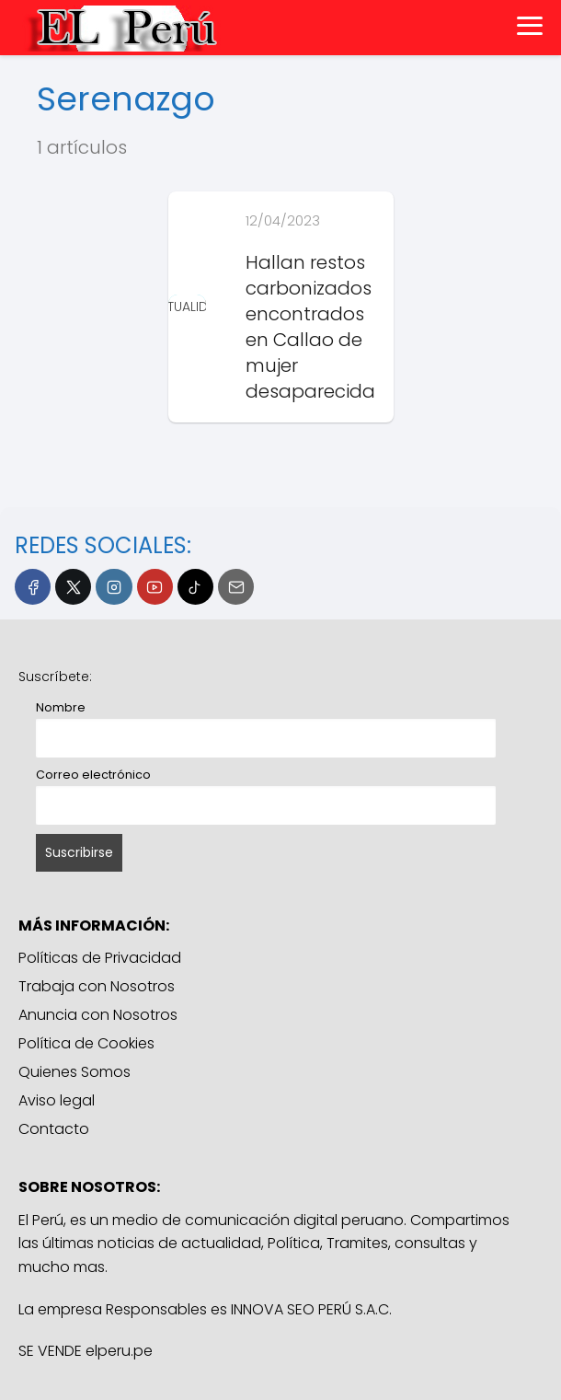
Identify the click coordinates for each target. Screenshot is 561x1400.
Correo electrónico (93, 774)
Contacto (53, 1129)
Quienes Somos (74, 1071)
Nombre (61, 707)
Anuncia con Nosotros (97, 1014)
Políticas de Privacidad (99, 957)
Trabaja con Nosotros (96, 986)
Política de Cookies (86, 1043)
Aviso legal (56, 1100)
